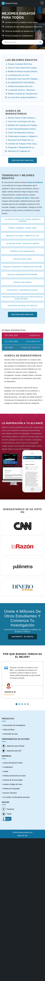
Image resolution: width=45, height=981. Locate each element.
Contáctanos (8, 767)
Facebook (8, 809)
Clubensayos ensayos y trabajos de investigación (23, 136)
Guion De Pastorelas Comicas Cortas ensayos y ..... (21, 133)
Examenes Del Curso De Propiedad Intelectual (23, 79)
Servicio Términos (10, 793)
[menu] (42, 3)
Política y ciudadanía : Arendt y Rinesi (22, 228)
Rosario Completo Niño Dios (20, 64)
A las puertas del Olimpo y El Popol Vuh (22, 305)
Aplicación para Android (13, 746)
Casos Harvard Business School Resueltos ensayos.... (21, 129)
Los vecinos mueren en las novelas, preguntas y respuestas (23, 220)
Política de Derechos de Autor (14, 776)
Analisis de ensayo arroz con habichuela (20, 86)
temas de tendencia (35, 182)
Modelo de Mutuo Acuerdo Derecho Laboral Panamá (23, 71)
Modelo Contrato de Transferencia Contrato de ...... (22, 94)
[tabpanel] (22, 679)
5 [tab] (28, 703)
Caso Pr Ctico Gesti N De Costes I (22, 68)
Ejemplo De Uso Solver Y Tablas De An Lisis (22, 236)
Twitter (7, 814)
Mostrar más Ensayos (22, 314)
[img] (40, 42)
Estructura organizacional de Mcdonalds (22, 274)
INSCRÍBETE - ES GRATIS (22, 637)
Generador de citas (10, 734)
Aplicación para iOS (11, 751)
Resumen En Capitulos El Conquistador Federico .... (19, 151)
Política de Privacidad (11, 789)
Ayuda (5, 771)
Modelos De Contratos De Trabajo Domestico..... (22, 125)
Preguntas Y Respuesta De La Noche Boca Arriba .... (21, 147)
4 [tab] (25, 703)
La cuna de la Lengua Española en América (23, 97)
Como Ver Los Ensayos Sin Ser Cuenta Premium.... (21, 122)
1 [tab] (17, 703)
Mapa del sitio (22, 835)
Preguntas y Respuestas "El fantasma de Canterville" (22, 267)
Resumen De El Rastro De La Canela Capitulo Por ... (20, 140)
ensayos (36, 31)
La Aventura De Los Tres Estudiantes (18, 75)
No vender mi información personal (16, 797)
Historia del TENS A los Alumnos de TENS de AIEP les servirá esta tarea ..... (22, 298)
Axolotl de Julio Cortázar (22, 282)
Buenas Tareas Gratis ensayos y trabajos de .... (22, 118)
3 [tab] (22, 703)
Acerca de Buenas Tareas (13, 763)
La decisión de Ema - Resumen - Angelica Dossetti (22, 90)
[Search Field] (22, 42)
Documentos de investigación (14, 725)
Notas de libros (9, 730)
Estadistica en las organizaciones (22, 251)
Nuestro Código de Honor (12, 784)
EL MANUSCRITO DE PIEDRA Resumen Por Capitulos (21, 83)
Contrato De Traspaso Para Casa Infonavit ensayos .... (22, 144)
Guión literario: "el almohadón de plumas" (22, 290)
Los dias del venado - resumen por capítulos (22, 243)
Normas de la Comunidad (12, 780)
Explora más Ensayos (22, 160)
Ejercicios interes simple (22, 259)
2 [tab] (19, 703)
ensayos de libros (22, 198)
